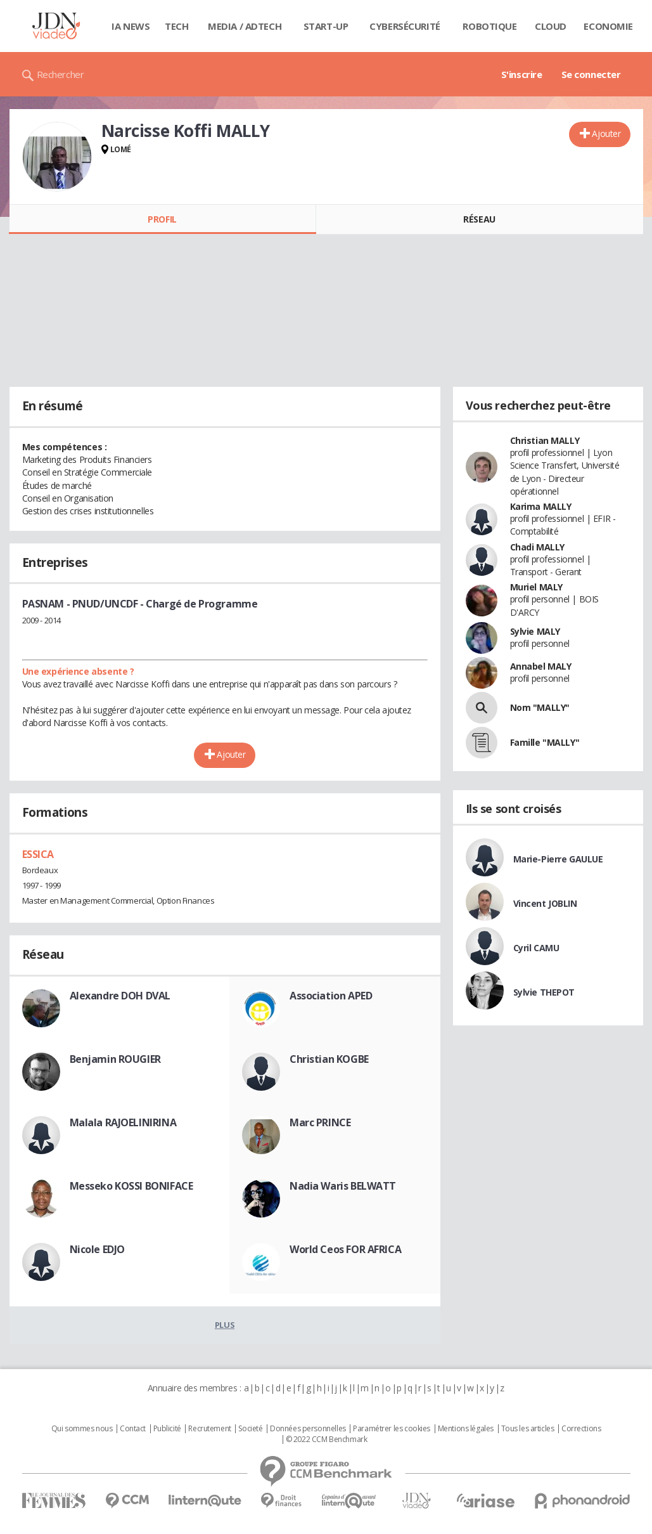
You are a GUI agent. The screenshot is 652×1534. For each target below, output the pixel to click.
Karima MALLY (541, 506)
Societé (250, 1428)
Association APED (331, 996)
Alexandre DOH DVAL (120, 996)
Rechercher (60, 74)
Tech (176, 26)
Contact (133, 1428)
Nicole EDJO (97, 1249)
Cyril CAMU (536, 948)
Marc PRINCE (320, 1122)
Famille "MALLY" (545, 742)
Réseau (479, 219)
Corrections (581, 1428)
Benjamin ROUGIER (115, 1059)
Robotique (489, 26)
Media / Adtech (244, 26)
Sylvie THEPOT (544, 992)
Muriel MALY (536, 587)
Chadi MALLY (537, 547)
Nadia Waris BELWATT (343, 1186)
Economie (608, 26)
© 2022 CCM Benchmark (327, 1439)
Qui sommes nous (82, 1428)
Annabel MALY (541, 666)
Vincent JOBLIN (545, 903)
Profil (162, 219)
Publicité (167, 1428)
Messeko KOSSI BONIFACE (131, 1186)
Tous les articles (527, 1428)
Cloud (550, 26)
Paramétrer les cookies (391, 1428)
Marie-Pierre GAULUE (558, 859)
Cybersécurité (404, 26)
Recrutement (209, 1428)
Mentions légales (466, 1428)
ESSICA (38, 854)
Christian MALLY (545, 440)
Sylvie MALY (535, 631)
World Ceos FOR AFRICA (345, 1249)
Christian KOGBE (329, 1059)
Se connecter (591, 74)
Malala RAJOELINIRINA (123, 1122)
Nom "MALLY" (540, 707)
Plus (224, 1324)
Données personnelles (308, 1428)
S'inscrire (521, 74)
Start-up (326, 26)
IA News (131, 26)
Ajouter (606, 133)
